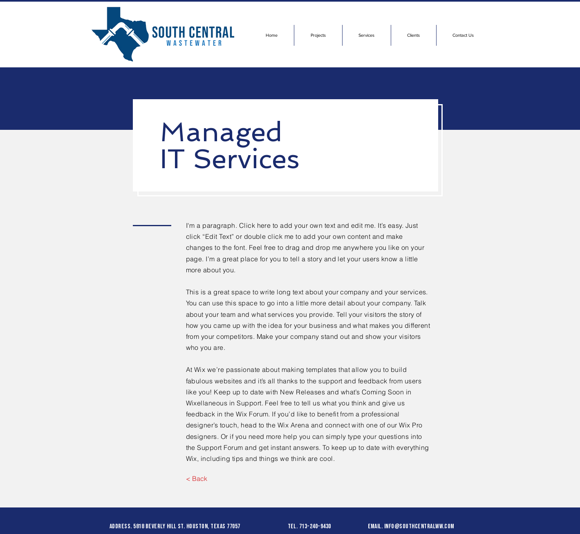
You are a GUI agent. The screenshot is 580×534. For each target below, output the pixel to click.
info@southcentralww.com (419, 526)
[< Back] (196, 478)
